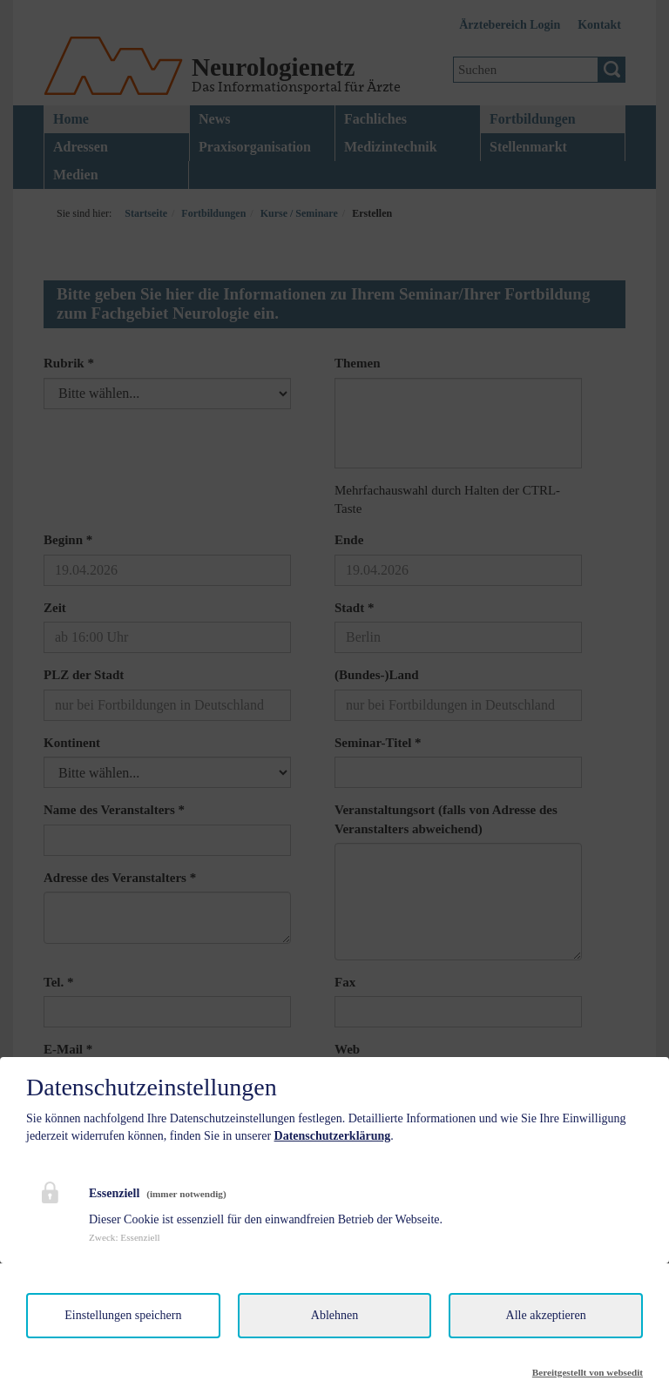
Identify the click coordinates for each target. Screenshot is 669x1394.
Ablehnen (334, 1315)
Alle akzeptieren (546, 1315)
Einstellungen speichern (122, 1315)
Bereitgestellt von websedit (587, 1372)
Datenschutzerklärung (332, 1135)
